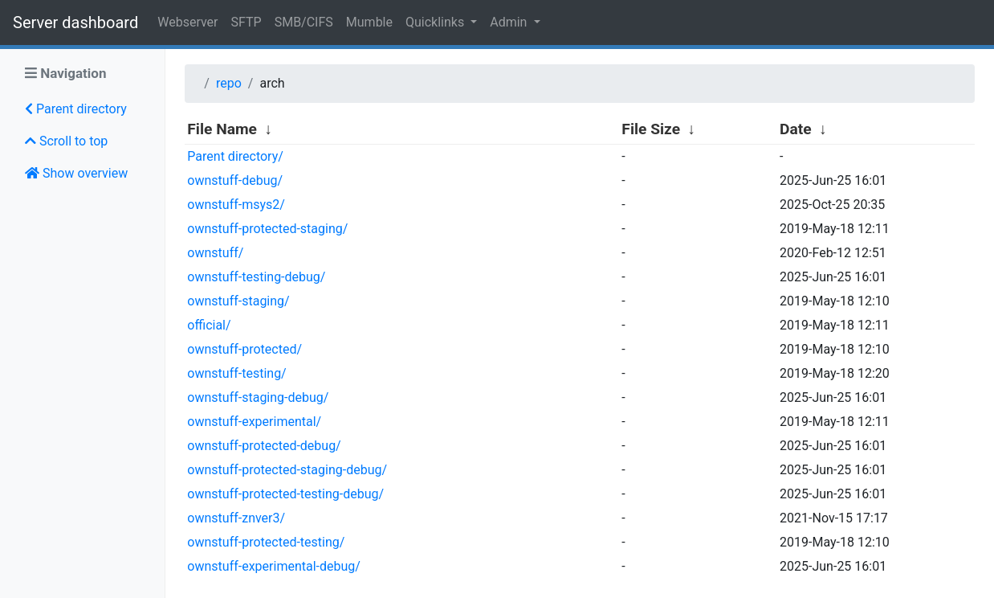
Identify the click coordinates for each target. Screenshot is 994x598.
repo (229, 83)
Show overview (76, 173)
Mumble (369, 22)
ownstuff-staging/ (238, 301)
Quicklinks (436, 22)
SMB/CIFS (304, 22)
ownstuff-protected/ (244, 349)
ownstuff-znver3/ (236, 518)
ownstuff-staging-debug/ (257, 397)
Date (796, 129)
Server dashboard (75, 22)
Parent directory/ (235, 156)
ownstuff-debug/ (235, 180)
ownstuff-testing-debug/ (256, 277)
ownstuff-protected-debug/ (263, 445)
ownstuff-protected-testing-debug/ (285, 494)
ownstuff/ (215, 252)
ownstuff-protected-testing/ (265, 542)
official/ (208, 325)
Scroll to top (66, 141)
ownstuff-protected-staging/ (267, 228)
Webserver (187, 22)
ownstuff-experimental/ (254, 421)
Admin (510, 22)
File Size (650, 129)
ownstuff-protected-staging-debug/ (287, 469)
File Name (222, 129)
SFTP (246, 22)
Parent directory (76, 109)
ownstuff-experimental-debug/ (274, 566)
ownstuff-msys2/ (236, 204)
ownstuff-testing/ (236, 373)
